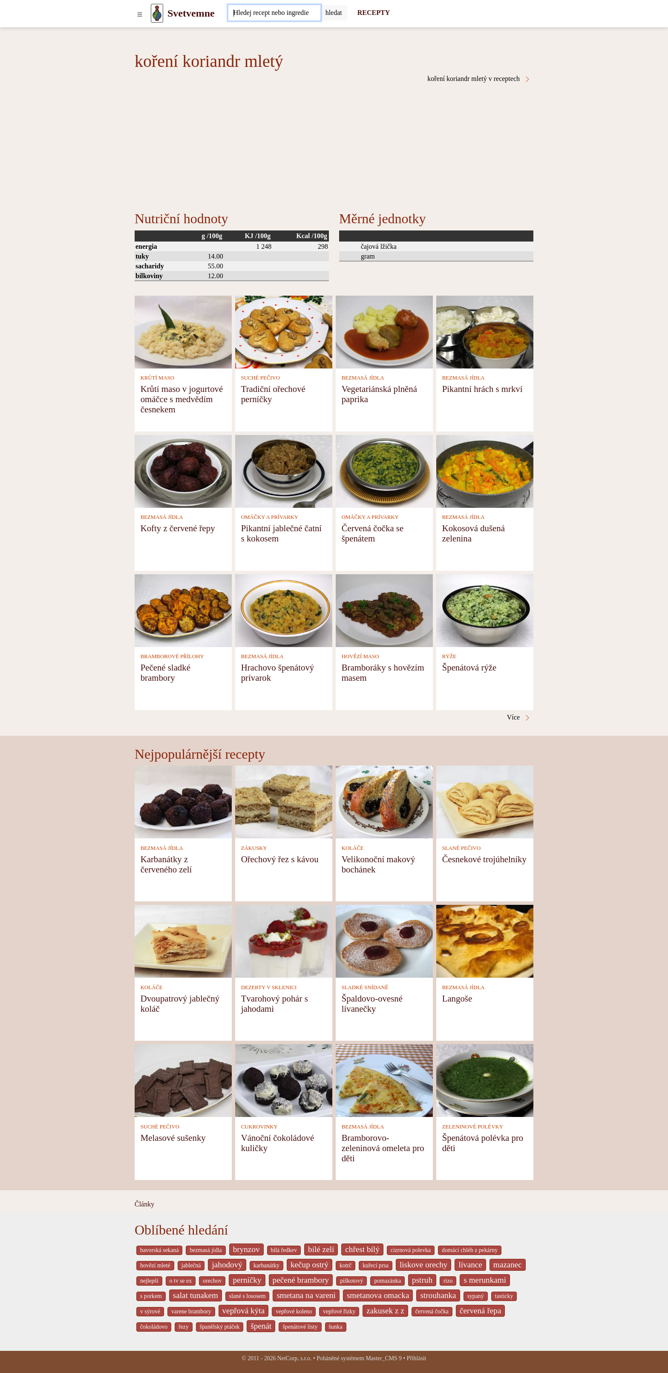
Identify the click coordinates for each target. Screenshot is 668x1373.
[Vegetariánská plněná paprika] (384, 331)
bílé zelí (321, 1249)
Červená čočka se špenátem (373, 533)
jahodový (227, 1264)
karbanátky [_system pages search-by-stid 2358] (266, 1265)
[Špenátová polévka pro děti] (484, 1080)
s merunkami (485, 1279)
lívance (470, 1264)
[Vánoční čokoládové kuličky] (283, 1080)
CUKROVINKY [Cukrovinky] (259, 1127)
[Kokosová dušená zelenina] (484, 470)
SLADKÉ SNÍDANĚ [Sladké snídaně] (365, 987)
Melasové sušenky (173, 1138)
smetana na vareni (306, 1295)
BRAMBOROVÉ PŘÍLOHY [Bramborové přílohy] (172, 656)
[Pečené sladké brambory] (183, 609)
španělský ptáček (220, 1327)
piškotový (351, 1281)
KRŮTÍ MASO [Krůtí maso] (157, 378)
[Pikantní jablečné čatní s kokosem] (283, 470)
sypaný (475, 1296)
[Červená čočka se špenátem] (384, 470)
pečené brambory (301, 1279)
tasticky (504, 1296)
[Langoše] (484, 940)
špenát (260, 1325)
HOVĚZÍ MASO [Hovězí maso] (360, 656)
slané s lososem (247, 1296)
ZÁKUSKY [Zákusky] (254, 848)
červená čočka (432, 1311)
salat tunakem (195, 1295)
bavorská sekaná (159, 1250)
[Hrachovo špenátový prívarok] (283, 609)
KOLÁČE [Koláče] (353, 848)
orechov (212, 1281)
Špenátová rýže (469, 667)
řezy (184, 1327)
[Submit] (333, 12)
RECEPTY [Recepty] (373, 12)
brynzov (246, 1249)
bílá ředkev (284, 1250)
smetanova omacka (378, 1295)
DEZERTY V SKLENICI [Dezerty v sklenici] (269, 987)
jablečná (191, 1265)
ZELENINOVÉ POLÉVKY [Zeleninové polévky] (472, 1127)
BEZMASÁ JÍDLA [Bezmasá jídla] (363, 378)
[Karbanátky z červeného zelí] (183, 801)
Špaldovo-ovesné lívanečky (372, 1003)
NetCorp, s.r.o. (294, 1358)
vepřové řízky (339, 1311)
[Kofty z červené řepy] (183, 470)
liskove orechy (423, 1264)
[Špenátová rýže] (484, 609)
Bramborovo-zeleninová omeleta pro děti (383, 1148)
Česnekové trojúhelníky (484, 859)
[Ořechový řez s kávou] (283, 801)
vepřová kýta (243, 1310)
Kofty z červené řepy (178, 528)
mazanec (507, 1264)
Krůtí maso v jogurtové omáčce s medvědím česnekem (182, 399)
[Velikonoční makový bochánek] (384, 801)
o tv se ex (181, 1281)
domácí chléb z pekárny (470, 1250)
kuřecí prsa (376, 1265)
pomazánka (387, 1281)
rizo (447, 1281)
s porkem (151, 1296)
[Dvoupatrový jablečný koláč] (183, 940)
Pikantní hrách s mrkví (482, 389)
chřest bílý (362, 1249)
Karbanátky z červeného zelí (166, 864)
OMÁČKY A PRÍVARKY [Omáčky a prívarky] (269, 517)
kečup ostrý (309, 1264)
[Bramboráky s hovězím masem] (384, 609)
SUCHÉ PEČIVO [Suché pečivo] (260, 378)
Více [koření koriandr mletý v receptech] (519, 717)
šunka (336, 1327)
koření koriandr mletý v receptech (479, 79)
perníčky (247, 1279)
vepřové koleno (294, 1311)
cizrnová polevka (411, 1250)
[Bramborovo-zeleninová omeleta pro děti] (384, 1080)
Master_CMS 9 (383, 1358)
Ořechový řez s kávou (280, 859)
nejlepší (149, 1281)
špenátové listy (299, 1327)
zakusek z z (385, 1310)
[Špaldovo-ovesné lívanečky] (384, 940)
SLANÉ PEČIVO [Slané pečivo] (461, 848)
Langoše (457, 998)
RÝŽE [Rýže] (449, 656)
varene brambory (191, 1311)
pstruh (422, 1279)
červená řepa (480, 1310)
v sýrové (150, 1311)
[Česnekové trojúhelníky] (484, 801)
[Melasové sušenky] (183, 1080)
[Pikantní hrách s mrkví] (484, 331)
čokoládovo (153, 1327)
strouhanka (438, 1295)
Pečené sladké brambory (165, 672)
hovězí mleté (155, 1265)
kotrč (345, 1265)
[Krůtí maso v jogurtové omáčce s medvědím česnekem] (183, 331)
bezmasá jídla (206, 1250)
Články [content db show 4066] (144, 1204)
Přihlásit (416, 1358)
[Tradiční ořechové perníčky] (283, 331)
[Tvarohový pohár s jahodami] (283, 940)
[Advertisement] (334, 146)
